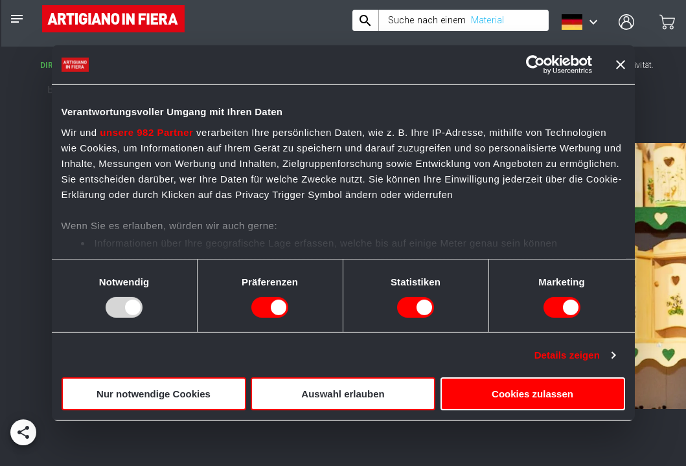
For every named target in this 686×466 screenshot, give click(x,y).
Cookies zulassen (532, 393)
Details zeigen (567, 355)
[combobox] (450, 20)
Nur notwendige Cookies (154, 393)
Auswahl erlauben (342, 393)
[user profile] (626, 22)
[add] (23, 432)
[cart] (667, 22)
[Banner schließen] (620, 64)
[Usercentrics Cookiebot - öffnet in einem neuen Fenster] (535, 64)
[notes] (16, 18)
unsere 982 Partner (146, 131)
